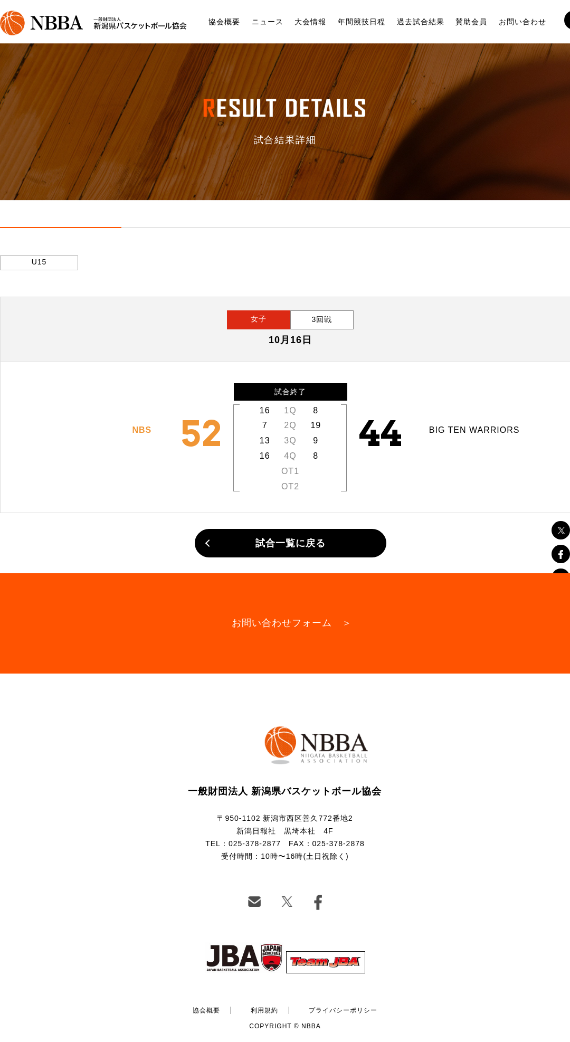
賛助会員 (471, 21)
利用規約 (264, 1010)
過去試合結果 (420, 21)
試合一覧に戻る (290, 543)
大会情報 (310, 21)
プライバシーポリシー (343, 1010)
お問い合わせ (522, 21)
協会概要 (224, 21)
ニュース (267, 21)
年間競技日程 (361, 21)
